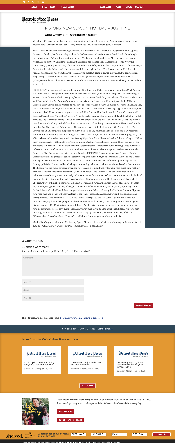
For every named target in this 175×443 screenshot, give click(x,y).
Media (88, 440)
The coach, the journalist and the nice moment (86, 361)
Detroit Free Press (77, 33)
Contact (80, 440)
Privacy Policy (56, 440)
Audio (118, 7)
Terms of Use (70, 440)
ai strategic (115, 440)
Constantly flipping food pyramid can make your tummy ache (130, 362)
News (44, 7)
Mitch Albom (52, 33)
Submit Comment (143, 303)
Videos (129, 7)
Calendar (139, 7)
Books (52, 7)
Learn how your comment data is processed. (81, 315)
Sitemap (96, 440)
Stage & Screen (67, 7)
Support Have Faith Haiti (70, 418)
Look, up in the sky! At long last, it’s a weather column (39, 361)
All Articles (87, 384)
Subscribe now (65, 409)
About (34, 7)
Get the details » (105, 326)
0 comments (91, 33)
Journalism (105, 7)
